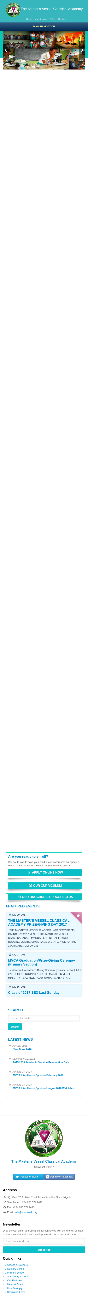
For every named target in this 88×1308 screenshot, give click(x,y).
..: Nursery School (14, 1268)
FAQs (51, 19)
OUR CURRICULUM (45, 885)
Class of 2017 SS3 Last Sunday (34, 993)
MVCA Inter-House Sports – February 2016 (38, 1075)
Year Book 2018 (22, 1049)
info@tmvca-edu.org (26, 1212)
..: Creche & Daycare (16, 1264)
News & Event (40, 19)
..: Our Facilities (13, 1280)
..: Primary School (14, 1272)
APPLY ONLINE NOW (45, 872)
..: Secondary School (16, 1276)
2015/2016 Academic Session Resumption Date (41, 1062)
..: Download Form (14, 1292)
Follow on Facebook (61, 1176)
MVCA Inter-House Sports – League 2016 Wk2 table (43, 1088)
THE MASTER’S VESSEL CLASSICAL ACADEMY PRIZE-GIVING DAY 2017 (38, 922)
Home (29, 19)
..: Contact (61, 19)
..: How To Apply (13, 1288)
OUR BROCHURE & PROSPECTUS (45, 897)
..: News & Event (13, 1284)
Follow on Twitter (30, 1176)
